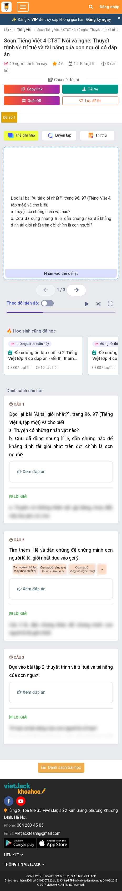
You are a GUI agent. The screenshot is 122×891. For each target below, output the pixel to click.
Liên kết (13, 855)
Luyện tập (59, 135)
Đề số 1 (9, 117)
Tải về (90, 89)
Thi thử (97, 135)
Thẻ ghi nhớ (21, 135)
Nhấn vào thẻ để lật (61, 273)
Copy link (32, 89)
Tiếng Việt (24, 30)
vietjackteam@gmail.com (37, 833)
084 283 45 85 (30, 825)
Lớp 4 (8, 30)
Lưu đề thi (90, 101)
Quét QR (31, 101)
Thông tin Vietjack (24, 864)
